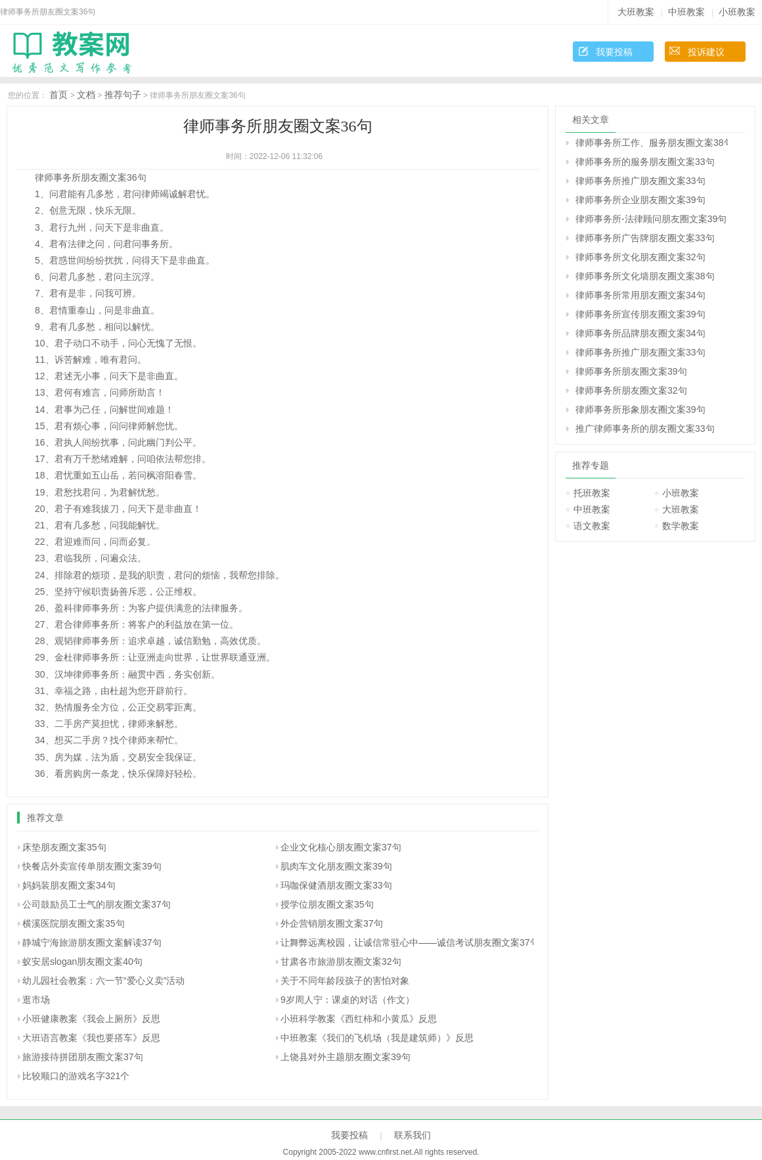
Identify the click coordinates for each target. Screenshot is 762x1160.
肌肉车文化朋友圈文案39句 (336, 866)
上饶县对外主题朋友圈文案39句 (345, 1057)
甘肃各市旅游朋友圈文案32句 (340, 961)
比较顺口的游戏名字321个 (75, 1076)
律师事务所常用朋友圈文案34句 (640, 295)
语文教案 (591, 526)
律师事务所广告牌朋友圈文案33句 (645, 238)
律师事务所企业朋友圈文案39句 (640, 200)
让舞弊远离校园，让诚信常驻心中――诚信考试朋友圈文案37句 (409, 942)
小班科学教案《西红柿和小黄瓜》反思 (358, 1018)
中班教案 (686, 12)
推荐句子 (122, 94)
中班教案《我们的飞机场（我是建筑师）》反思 (377, 1037)
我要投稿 (614, 52)
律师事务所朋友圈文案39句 (631, 371)
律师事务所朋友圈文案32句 (631, 390)
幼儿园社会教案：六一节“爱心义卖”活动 (103, 980)
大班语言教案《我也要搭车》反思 (91, 1037)
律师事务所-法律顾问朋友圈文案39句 (651, 219)
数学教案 (680, 526)
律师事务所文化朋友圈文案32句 (640, 257)
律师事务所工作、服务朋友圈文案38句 (651, 142)
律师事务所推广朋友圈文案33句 (640, 180)
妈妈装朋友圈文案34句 (69, 885)
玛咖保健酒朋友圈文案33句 (336, 885)
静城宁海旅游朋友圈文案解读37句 (92, 942)
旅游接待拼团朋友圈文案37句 (82, 1057)
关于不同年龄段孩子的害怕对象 (344, 980)
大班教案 (635, 12)
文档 (86, 94)
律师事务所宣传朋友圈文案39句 (640, 314)
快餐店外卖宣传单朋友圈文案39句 (92, 866)
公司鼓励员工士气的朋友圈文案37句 (96, 904)
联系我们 (412, 1135)
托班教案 (591, 493)
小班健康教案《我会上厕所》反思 (91, 1018)
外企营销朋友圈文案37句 (331, 923)
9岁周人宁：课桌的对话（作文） (347, 999)
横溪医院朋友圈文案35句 (73, 923)
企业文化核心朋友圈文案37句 (340, 847)
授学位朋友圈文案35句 (327, 904)
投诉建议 (706, 52)
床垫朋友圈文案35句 (64, 847)
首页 (58, 94)
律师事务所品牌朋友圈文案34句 (640, 333)
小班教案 (737, 12)
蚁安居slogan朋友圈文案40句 (82, 961)
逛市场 (36, 999)
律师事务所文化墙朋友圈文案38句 (645, 276)
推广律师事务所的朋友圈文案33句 (645, 428)
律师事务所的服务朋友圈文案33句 (645, 161)
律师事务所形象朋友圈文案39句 (640, 409)
